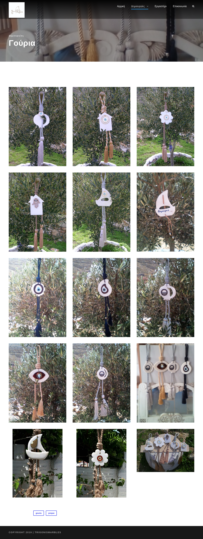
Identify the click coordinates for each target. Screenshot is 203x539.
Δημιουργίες (138, 6)
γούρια (51, 513)
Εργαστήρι (161, 6)
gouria (39, 513)
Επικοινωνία (180, 6)
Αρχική (121, 6)
